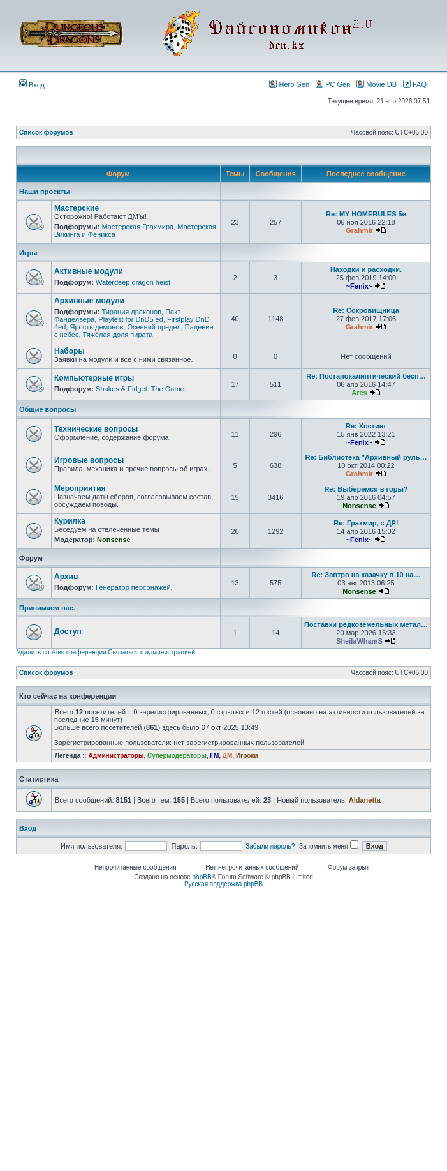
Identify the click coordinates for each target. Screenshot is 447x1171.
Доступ (68, 631)
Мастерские (76, 208)
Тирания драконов (131, 311)
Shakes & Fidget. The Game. (141, 389)
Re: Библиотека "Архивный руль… (366, 457)
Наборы (69, 351)
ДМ (227, 755)
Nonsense (359, 506)
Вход (32, 85)
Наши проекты (44, 191)
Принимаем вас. (47, 608)
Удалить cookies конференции (61, 652)
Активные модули (88, 271)
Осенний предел (153, 327)
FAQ (415, 84)
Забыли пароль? (270, 846)
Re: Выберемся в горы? (365, 489)
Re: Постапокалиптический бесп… (366, 376)
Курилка (69, 521)
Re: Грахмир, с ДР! (365, 523)
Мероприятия (80, 488)
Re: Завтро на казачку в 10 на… (365, 574)
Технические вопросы (96, 429)
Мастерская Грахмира (137, 226)
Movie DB (376, 84)
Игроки (247, 755)
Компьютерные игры (94, 378)
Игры (28, 253)
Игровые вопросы (89, 460)
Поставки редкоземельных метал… (366, 624)
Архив (66, 576)
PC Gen (333, 84)
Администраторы (115, 755)
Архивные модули (89, 300)
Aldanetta (365, 800)
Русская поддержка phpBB (223, 884)
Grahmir (359, 230)
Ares (359, 393)
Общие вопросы (47, 409)
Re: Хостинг (366, 426)
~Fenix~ (359, 286)
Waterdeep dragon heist (133, 282)
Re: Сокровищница (366, 310)
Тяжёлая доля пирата (118, 334)
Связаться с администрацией (151, 652)
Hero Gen (289, 84)
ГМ (214, 755)
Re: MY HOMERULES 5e (366, 214)
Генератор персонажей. (134, 587)
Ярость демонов (96, 327)
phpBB (202, 876)
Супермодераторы (177, 755)
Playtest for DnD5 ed (130, 319)
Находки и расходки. (366, 269)
